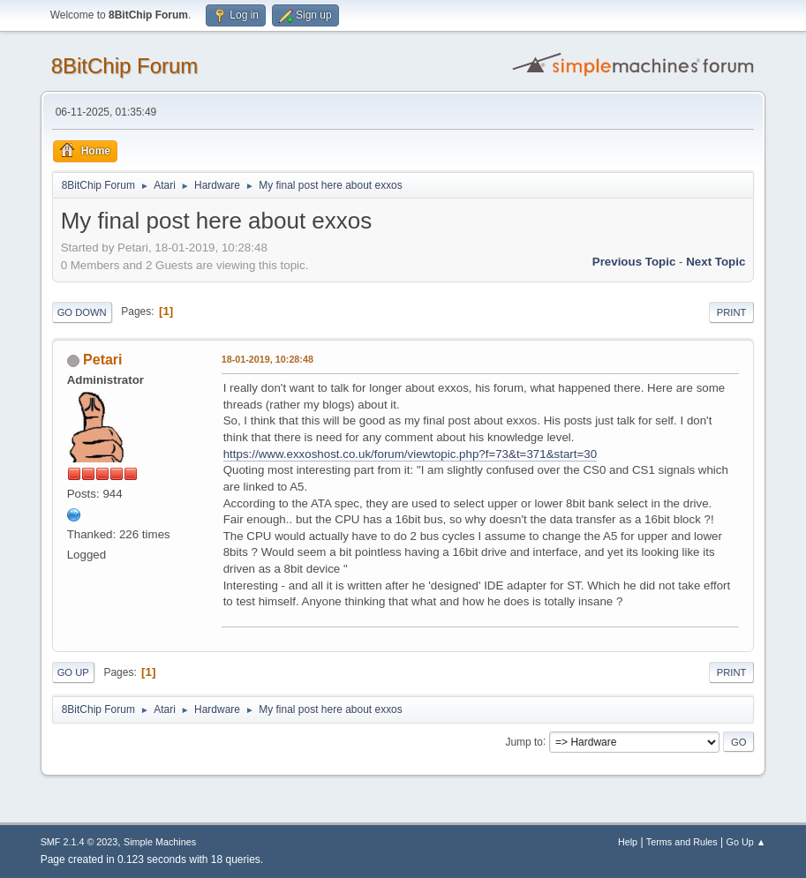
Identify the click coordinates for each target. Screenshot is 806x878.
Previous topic (634, 261)
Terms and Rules (682, 842)
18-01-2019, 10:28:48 (267, 359)
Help (627, 842)
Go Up (73, 672)
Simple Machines (160, 842)
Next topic (715, 261)
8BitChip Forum (125, 66)
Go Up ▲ (746, 842)
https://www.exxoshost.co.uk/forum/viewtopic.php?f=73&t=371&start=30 (410, 454)
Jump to (524, 741)
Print (732, 312)
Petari (102, 359)
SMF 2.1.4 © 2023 (79, 842)
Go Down (82, 312)
